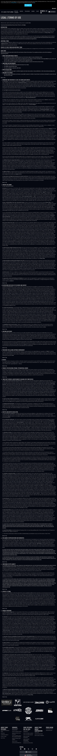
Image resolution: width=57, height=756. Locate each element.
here (30, 22)
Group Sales (14, 741)
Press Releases (49, 730)
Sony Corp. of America (39, 735)
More (41, 57)
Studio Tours (3, 736)
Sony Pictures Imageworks (15, 729)
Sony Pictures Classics (28, 733)
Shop (37, 11)
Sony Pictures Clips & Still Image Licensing (16, 736)
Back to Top (3, 77)
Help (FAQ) (3, 738)
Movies (21, 11)
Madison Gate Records (28, 742)
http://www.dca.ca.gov (6, 693)
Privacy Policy (47, 32)
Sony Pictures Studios (16, 731)
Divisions (3, 733)
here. (13, 355)
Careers (16, 12)
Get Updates (53, 11)
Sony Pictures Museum (28, 734)
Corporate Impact (4, 734)
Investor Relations (39, 733)
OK (28, 5)
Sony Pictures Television (26, 737)
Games (33, 11)
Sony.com (37, 732)
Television (27, 11)
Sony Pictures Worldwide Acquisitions (26, 740)
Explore (16, 11)
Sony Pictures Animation (26, 731)
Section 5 (17, 174)
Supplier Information (16, 742)
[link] (54, 8)
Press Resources (49, 728)
